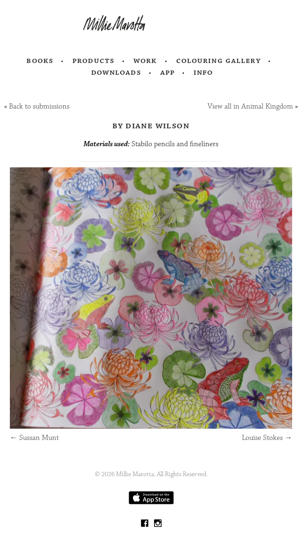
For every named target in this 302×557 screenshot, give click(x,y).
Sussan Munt (34, 437)
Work (145, 60)
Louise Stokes (267, 437)
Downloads (116, 72)
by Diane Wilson (151, 125)
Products (93, 60)
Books (40, 60)
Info (203, 72)
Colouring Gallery (218, 60)
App (167, 72)
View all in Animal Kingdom (250, 106)
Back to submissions (39, 106)
